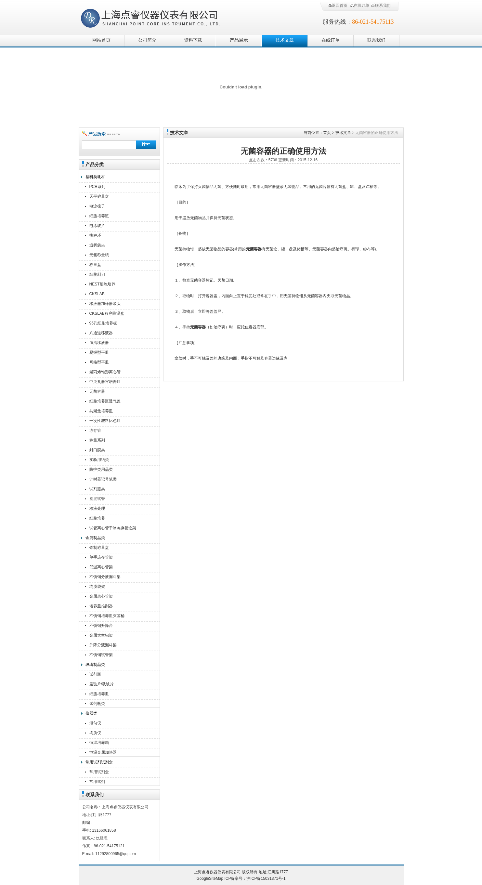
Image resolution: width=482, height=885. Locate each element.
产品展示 (239, 40)
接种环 (95, 235)
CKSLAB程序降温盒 (106, 313)
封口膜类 (97, 450)
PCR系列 (97, 186)
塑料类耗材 (95, 177)
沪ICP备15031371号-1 (265, 878)
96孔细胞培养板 (103, 323)
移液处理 (97, 508)
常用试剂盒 (99, 772)
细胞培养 (97, 518)
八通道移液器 (101, 333)
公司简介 (147, 40)
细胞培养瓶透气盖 (105, 401)
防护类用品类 (101, 469)
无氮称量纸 (99, 255)
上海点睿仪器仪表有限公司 (156, 17)
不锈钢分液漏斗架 (105, 577)
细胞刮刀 (97, 274)
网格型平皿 (99, 362)
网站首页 (101, 40)
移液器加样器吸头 (105, 303)
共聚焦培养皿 (101, 411)
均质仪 (95, 733)
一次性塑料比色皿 (105, 420)
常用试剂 (97, 781)
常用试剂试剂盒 (99, 762)
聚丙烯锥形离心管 (105, 372)
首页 (327, 132)
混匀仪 (95, 723)
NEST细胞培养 (102, 284)
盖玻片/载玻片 (101, 684)
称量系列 (97, 440)
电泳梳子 (97, 206)
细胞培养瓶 (99, 216)
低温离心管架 (101, 567)
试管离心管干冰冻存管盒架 (112, 528)
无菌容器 (97, 391)
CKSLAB (97, 294)
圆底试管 (97, 498)
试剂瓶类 (97, 489)
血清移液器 (99, 342)
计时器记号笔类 (103, 479)
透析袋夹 (97, 245)
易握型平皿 (99, 352)
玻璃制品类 (95, 664)
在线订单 (359, 5)
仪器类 (91, 713)
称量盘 (95, 264)
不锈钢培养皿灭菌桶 (106, 616)
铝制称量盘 (99, 547)
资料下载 (193, 40)
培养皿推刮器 (101, 606)
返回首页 (337, 5)
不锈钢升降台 (101, 625)
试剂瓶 (95, 674)
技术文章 (285, 40)
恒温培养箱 (99, 742)
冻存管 (95, 430)
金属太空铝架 (101, 635)
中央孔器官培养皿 (105, 381)
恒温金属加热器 (103, 752)
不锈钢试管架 (101, 655)
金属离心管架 (101, 596)
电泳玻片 (97, 225)
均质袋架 (97, 586)
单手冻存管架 (101, 557)
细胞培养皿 (99, 694)
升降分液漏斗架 (103, 645)
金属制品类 (95, 537)
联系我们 (381, 5)
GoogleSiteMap (209, 878)
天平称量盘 (99, 196)
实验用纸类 (99, 459)
